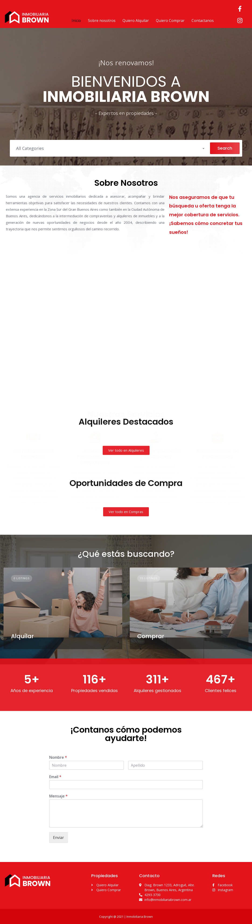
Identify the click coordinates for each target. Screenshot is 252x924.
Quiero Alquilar (135, 20)
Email (55, 776)
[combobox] (110, 148)
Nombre (58, 757)
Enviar (58, 837)
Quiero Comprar (170, 20)
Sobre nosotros (102, 20)
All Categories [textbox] (30, 148)
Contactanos (203, 20)
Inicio (76, 20)
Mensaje (58, 796)
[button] (126, 501)
